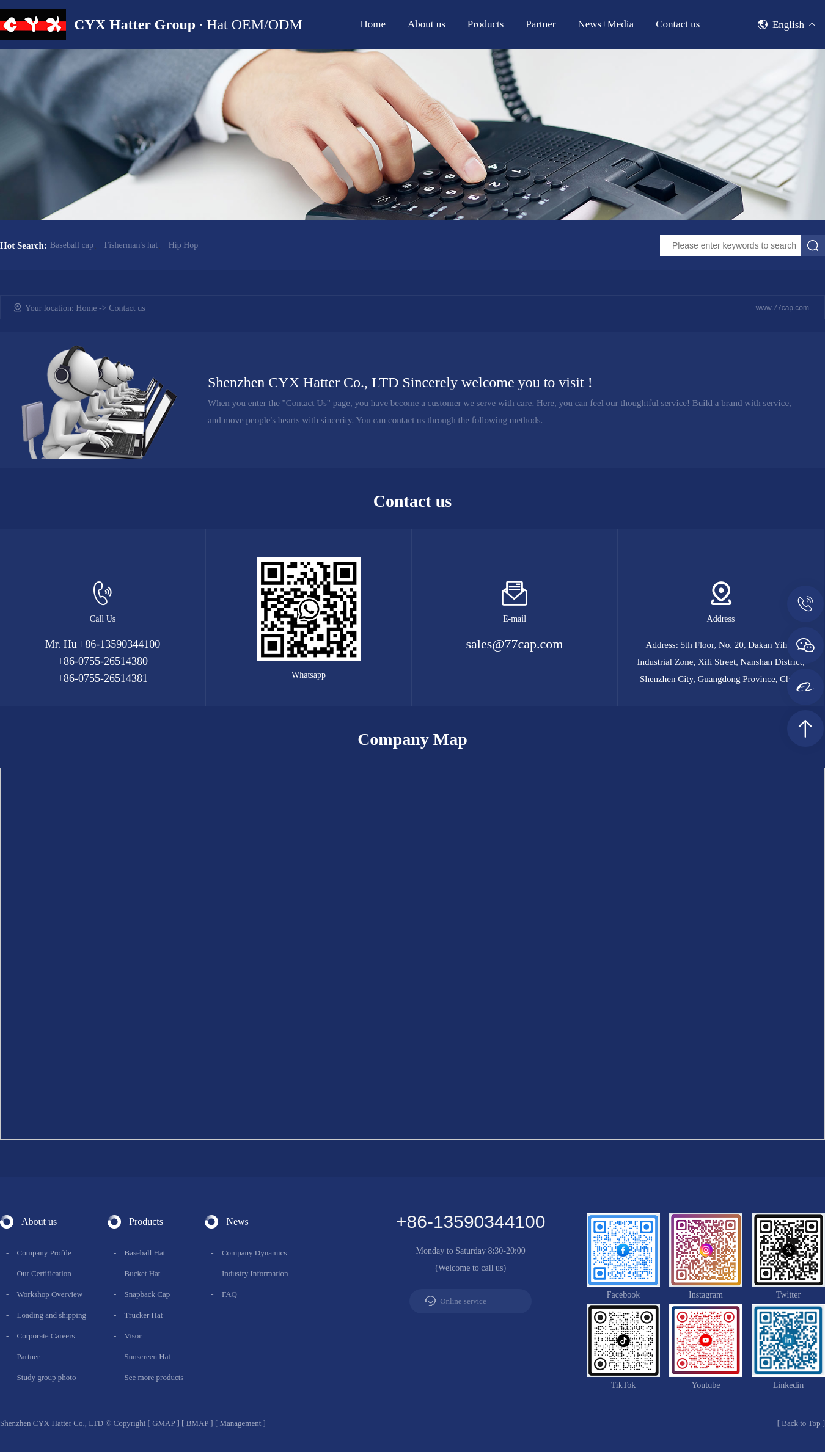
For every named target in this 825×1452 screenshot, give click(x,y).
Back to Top (801, 1423)
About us (427, 24)
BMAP (197, 1423)
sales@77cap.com (514, 644)
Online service (463, 1300)
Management (240, 1423)
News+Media (606, 24)
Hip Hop (184, 245)
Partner (541, 24)
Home (373, 24)
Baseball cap (72, 245)
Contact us (678, 24)
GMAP (163, 1423)
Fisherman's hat (131, 245)
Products (486, 24)
